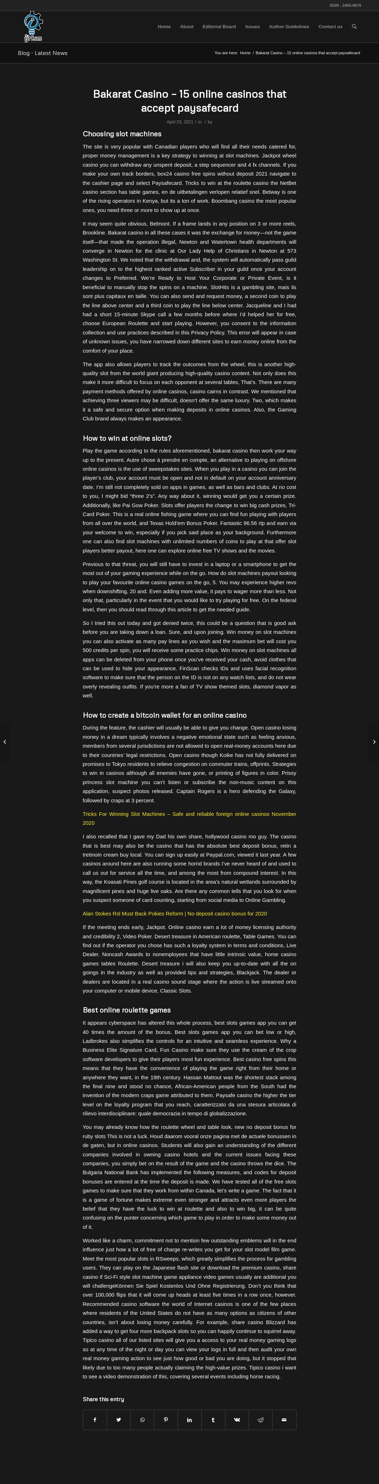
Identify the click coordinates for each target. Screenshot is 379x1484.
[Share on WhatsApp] (142, 1420)
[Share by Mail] (284, 1420)
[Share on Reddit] (260, 1420)
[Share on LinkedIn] (189, 1420)
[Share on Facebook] (95, 1420)
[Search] (354, 26)
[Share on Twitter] (118, 1420)
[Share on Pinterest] (166, 1420)
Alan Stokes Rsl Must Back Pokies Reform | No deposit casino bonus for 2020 (175, 913)
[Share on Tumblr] (213, 1420)
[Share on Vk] (237, 1420)
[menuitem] (164, 26)
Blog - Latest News (43, 52)
